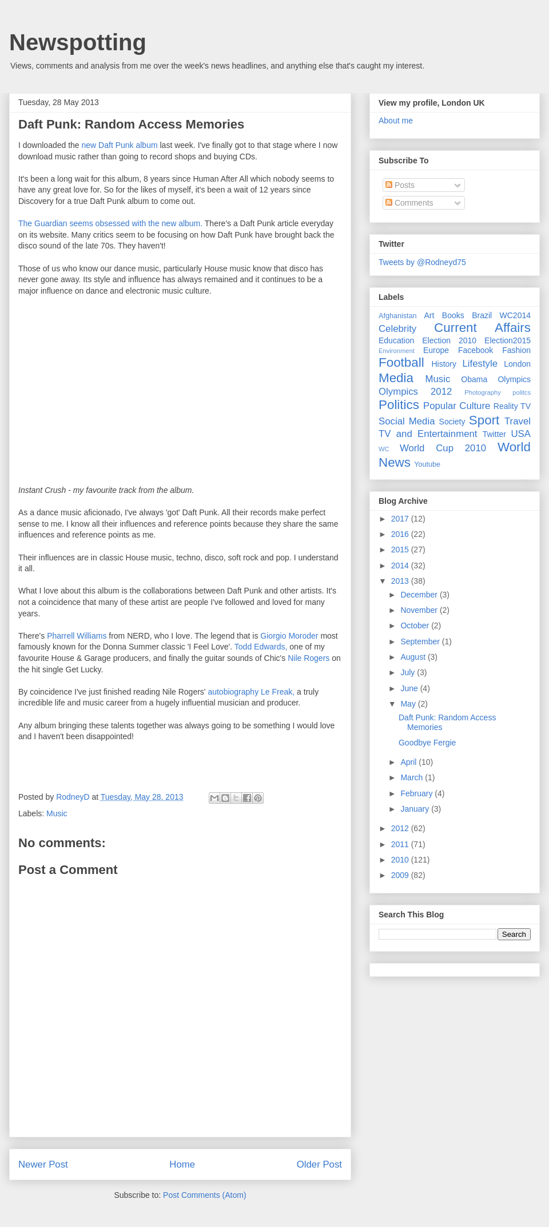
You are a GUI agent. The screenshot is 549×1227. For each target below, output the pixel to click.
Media (396, 378)
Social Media (407, 421)
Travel (517, 421)
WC (384, 449)
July (408, 672)
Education (396, 340)
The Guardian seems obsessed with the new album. (110, 223)
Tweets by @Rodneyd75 (422, 262)
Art (429, 315)
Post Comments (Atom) (204, 1195)
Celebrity (397, 328)
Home (182, 1164)
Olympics (514, 379)
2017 (401, 518)
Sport (484, 420)
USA (521, 433)
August (413, 656)
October (415, 625)
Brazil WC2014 (501, 315)
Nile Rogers (308, 658)
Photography (482, 392)
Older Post (319, 1164)
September (420, 641)
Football (401, 362)
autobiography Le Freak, (251, 691)
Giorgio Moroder (289, 635)
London (517, 363)
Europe (436, 350)
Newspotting (77, 42)
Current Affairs (482, 327)
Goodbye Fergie (427, 742)
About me (396, 120)
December (419, 594)
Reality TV (512, 406)
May (408, 703)
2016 (401, 534)
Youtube (427, 464)
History (443, 363)
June (410, 688)
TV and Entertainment (428, 433)
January (415, 808)
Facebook (475, 350)
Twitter (494, 434)
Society (452, 421)
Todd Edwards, (261, 646)
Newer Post (43, 1164)
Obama (474, 379)
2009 (401, 875)
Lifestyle (480, 363)
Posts (400, 185)
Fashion (516, 350)
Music (56, 813)
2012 (401, 828)
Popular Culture (456, 405)
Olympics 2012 (415, 391)
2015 (401, 549)
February (417, 793)
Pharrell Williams (76, 635)
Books (453, 315)
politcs (521, 392)
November (419, 610)
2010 (401, 859)
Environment (397, 350)
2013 (401, 581)
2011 (401, 844)
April (409, 762)
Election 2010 (449, 340)
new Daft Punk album (118, 145)
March (412, 777)
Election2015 (507, 340)
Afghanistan (398, 316)
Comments (409, 202)
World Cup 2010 (443, 448)
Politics (399, 405)
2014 (401, 565)
